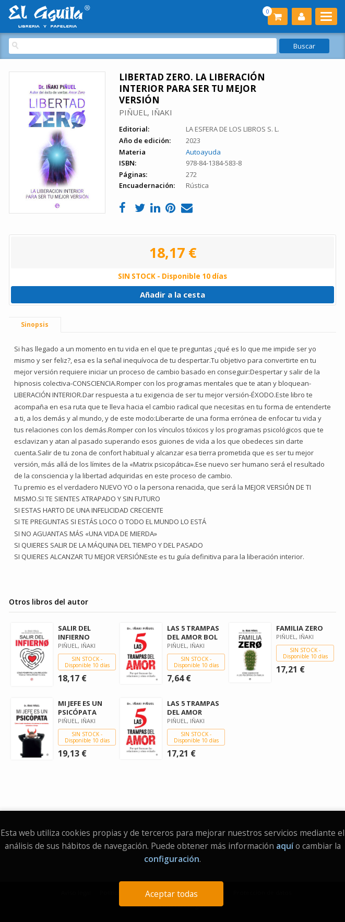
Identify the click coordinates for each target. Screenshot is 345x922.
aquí (284, 846)
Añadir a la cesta (172, 294)
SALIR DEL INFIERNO (74, 632)
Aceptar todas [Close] (171, 894)
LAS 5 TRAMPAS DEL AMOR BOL (193, 632)
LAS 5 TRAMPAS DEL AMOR (193, 708)
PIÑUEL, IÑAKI (145, 112)
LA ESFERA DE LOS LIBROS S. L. (232, 129)
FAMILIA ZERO (299, 628)
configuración (171, 859)
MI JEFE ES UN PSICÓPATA (80, 708)
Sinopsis (35, 324)
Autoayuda (203, 152)
